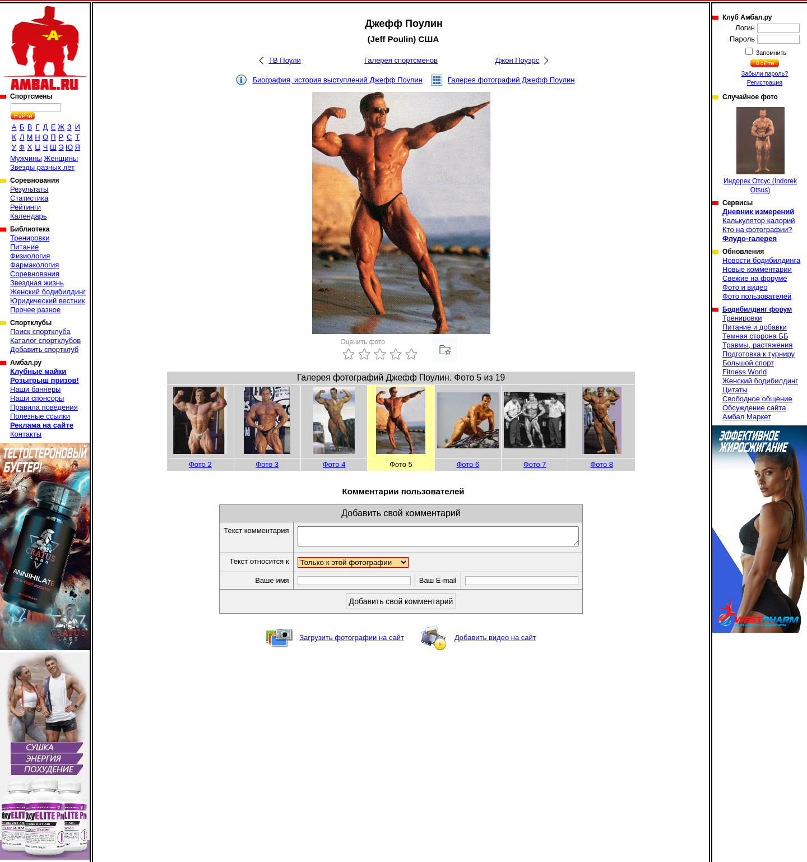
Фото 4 (334, 464)
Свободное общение (757, 399)
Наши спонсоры (37, 398)
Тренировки (29, 238)
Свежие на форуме (754, 278)
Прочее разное (35, 309)
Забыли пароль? (765, 73)
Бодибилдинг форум (757, 309)
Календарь (28, 216)
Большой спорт (748, 363)
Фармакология (34, 265)
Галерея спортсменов (401, 60)
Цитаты (735, 390)
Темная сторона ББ (755, 336)
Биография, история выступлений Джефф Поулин (338, 80)
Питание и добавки (754, 327)
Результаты (29, 189)
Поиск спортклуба (40, 331)
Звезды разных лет (42, 167)
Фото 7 (534, 464)
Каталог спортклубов (45, 340)
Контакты (25, 434)
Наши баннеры (35, 389)
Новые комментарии (757, 269)
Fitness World (744, 372)
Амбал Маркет (746, 417)
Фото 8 (601, 464)
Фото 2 (200, 464)
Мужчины (26, 158)
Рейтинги (25, 207)
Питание (24, 247)
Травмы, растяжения (757, 345)
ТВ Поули (284, 60)
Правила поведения (44, 407)
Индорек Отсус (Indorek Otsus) (760, 150)
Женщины (61, 158)
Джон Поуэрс (517, 60)
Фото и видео (745, 287)
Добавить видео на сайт (495, 641)
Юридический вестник (47, 300)
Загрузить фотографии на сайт (351, 641)
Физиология (30, 256)
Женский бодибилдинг (48, 292)
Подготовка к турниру (758, 354)
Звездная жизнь (37, 283)
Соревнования (34, 274)
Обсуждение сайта (754, 408)
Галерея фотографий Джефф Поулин (511, 80)
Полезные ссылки (40, 416)
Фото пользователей (756, 296)
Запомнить (770, 52)
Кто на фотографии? (757, 229)
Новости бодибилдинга (761, 260)
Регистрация (764, 82)
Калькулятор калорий (758, 220)
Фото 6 (467, 464)
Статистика (29, 198)
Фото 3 (267, 464)
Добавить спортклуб (44, 349)
